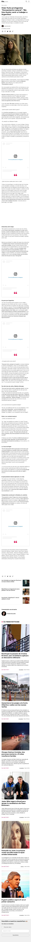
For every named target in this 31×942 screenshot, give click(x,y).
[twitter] (8, 31)
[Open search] (26, 1)
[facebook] (5, 31)
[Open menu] (29, 1)
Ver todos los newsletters (8, 923)
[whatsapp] (3, 31)
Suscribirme (15, 935)
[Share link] (13, 31)
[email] (10, 31)
